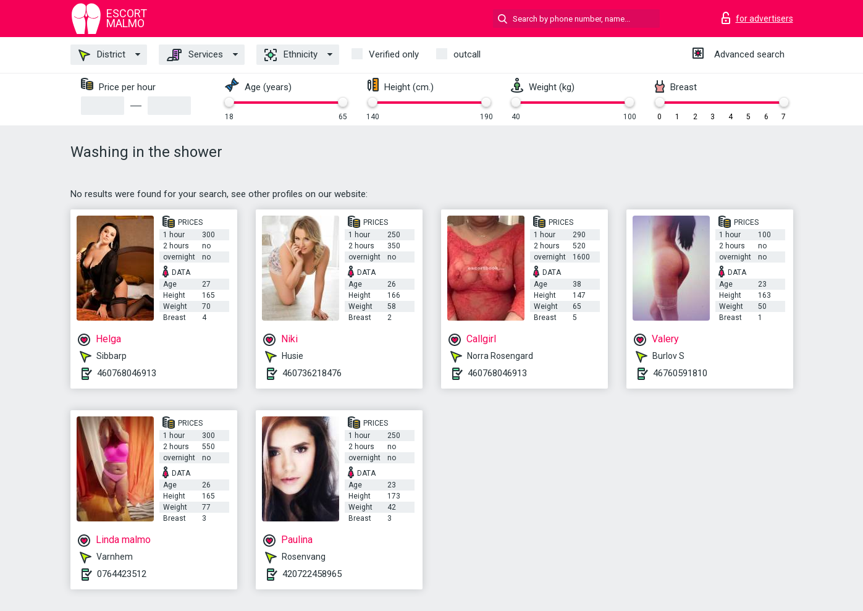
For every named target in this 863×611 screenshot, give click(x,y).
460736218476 (312, 373)
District (101, 55)
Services (195, 55)
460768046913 (126, 373)
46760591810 (680, 373)
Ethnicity (291, 55)
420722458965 (312, 573)
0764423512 (121, 573)
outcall (467, 54)
